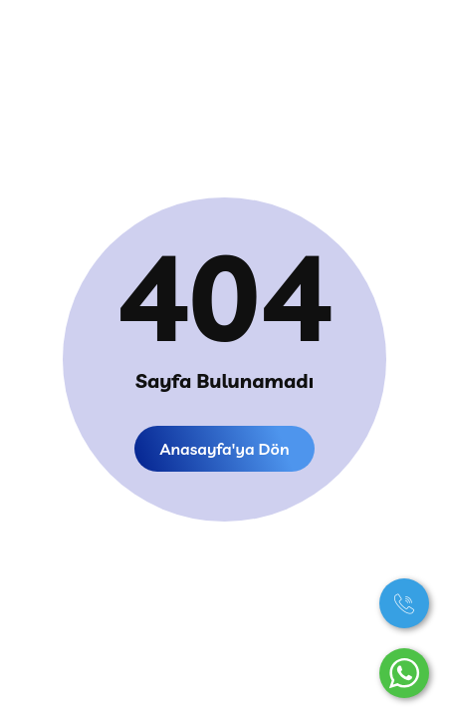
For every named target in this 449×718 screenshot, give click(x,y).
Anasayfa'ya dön (224, 449)
